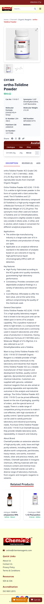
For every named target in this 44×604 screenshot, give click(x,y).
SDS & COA (7, 581)
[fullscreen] (36, 29)
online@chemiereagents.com (19, 550)
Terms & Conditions (11, 570)
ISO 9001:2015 (9, 591)
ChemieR (13, 19)
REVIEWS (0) (27, 163)
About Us (7, 560)
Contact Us (7, 564)
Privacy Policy (9, 567)
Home (6, 19)
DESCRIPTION (12, 163)
